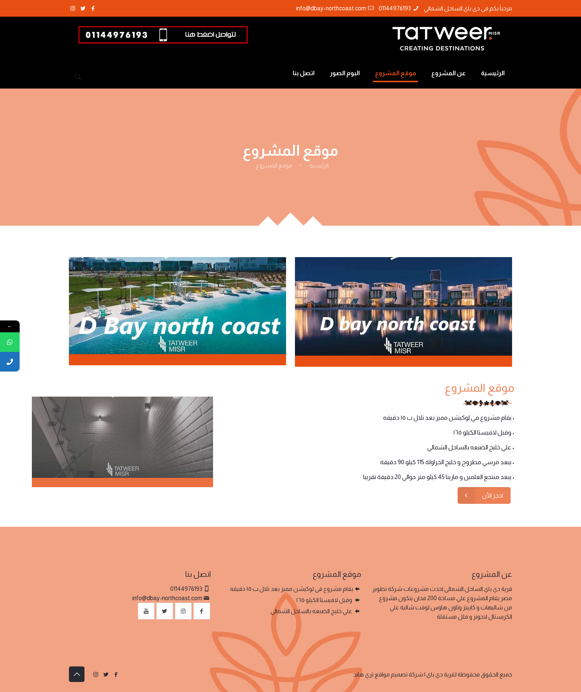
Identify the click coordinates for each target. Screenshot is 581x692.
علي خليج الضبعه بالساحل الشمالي (311, 611)
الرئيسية (319, 165)
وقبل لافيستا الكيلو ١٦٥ (324, 600)
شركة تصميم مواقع (399, 674)
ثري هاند (363, 674)
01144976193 (395, 8)
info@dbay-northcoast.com (331, 8)
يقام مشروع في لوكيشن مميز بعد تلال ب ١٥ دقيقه (291, 589)
